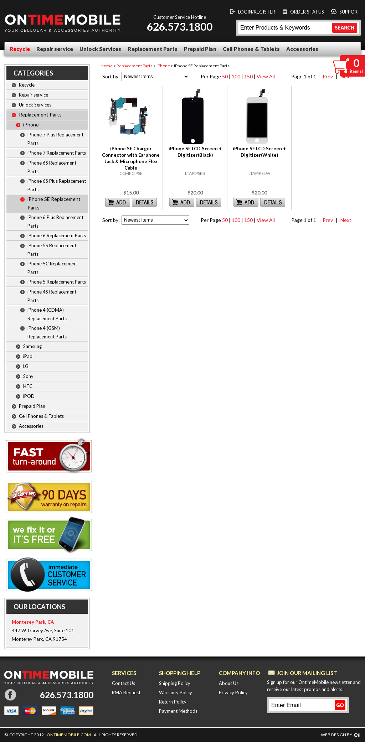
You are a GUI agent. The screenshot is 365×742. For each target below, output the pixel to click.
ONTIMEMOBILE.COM (69, 734)
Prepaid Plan (200, 49)
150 (248, 76)
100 (236, 76)
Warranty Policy (175, 692)
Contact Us (123, 683)
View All (266, 76)
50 (225, 76)
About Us (228, 683)
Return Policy (172, 702)
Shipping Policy (174, 683)
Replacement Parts (153, 49)
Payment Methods (178, 711)
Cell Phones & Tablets (251, 49)
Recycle (20, 49)
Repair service (54, 49)
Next (344, 220)
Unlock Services (100, 49)
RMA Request (126, 692)
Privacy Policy (233, 692)
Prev (327, 76)
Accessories (302, 49)
